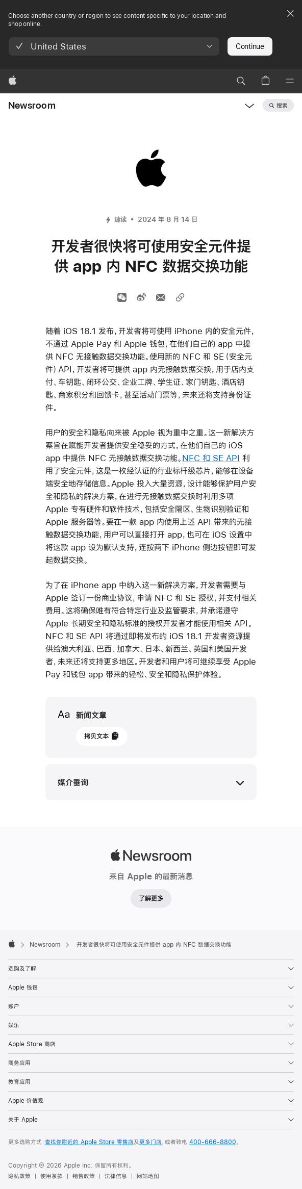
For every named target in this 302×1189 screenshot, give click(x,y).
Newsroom (32, 105)
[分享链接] (180, 297)
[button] (114, 46)
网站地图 (148, 1176)
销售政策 (83, 1176)
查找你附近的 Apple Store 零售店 (89, 1142)
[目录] (290, 81)
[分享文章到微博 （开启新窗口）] (141, 297)
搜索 (282, 106)
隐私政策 (19, 1176)
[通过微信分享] (122, 297)
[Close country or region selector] (290, 13)
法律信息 (116, 1176)
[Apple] (12, 81)
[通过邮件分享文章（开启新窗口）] (161, 297)
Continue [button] (250, 46)
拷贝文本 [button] (96, 736)
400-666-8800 (212, 1142)
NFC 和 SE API (211, 457)
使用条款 (51, 1176)
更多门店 (150, 1142)
